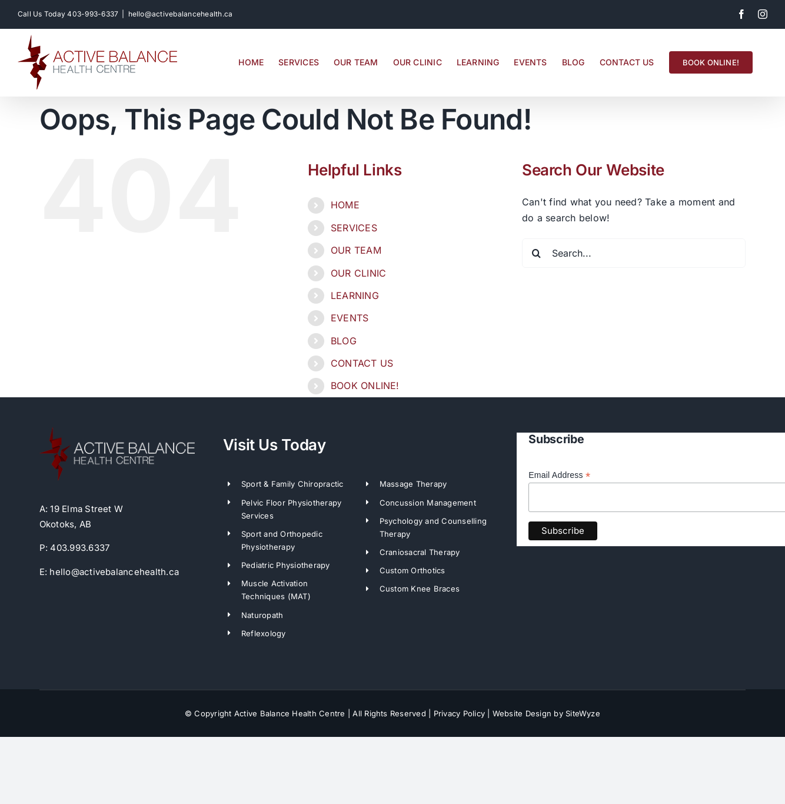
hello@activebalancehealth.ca (180, 13)
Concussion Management (428, 502)
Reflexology (263, 633)
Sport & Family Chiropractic (292, 484)
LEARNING (355, 295)
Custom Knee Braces (420, 588)
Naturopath (262, 615)
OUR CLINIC (358, 273)
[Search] (536, 253)
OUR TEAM (356, 250)
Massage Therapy (413, 484)
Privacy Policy (459, 713)
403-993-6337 (92, 13)
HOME (345, 205)
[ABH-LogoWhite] (117, 431)
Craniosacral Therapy (420, 552)
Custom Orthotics (412, 570)
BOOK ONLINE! (365, 385)
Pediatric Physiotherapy (285, 565)
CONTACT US (362, 363)
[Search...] (634, 253)
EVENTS (349, 318)
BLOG (344, 341)
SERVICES (354, 228)
